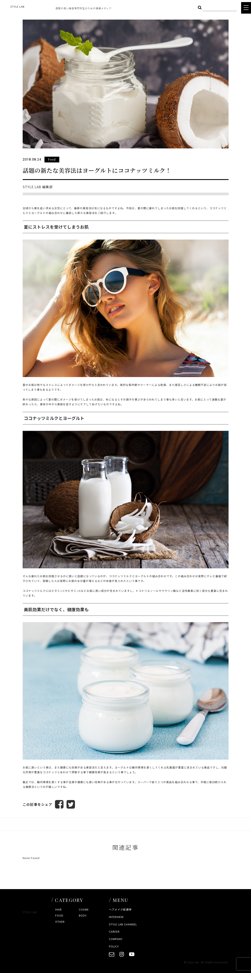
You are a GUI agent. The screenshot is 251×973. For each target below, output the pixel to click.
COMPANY (116, 939)
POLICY (114, 946)
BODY (83, 916)
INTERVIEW (116, 917)
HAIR (58, 909)
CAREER (114, 932)
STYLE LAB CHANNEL (123, 924)
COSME (84, 909)
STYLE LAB (17, 6)
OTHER (60, 922)
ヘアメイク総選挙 (120, 909)
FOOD (59, 916)
